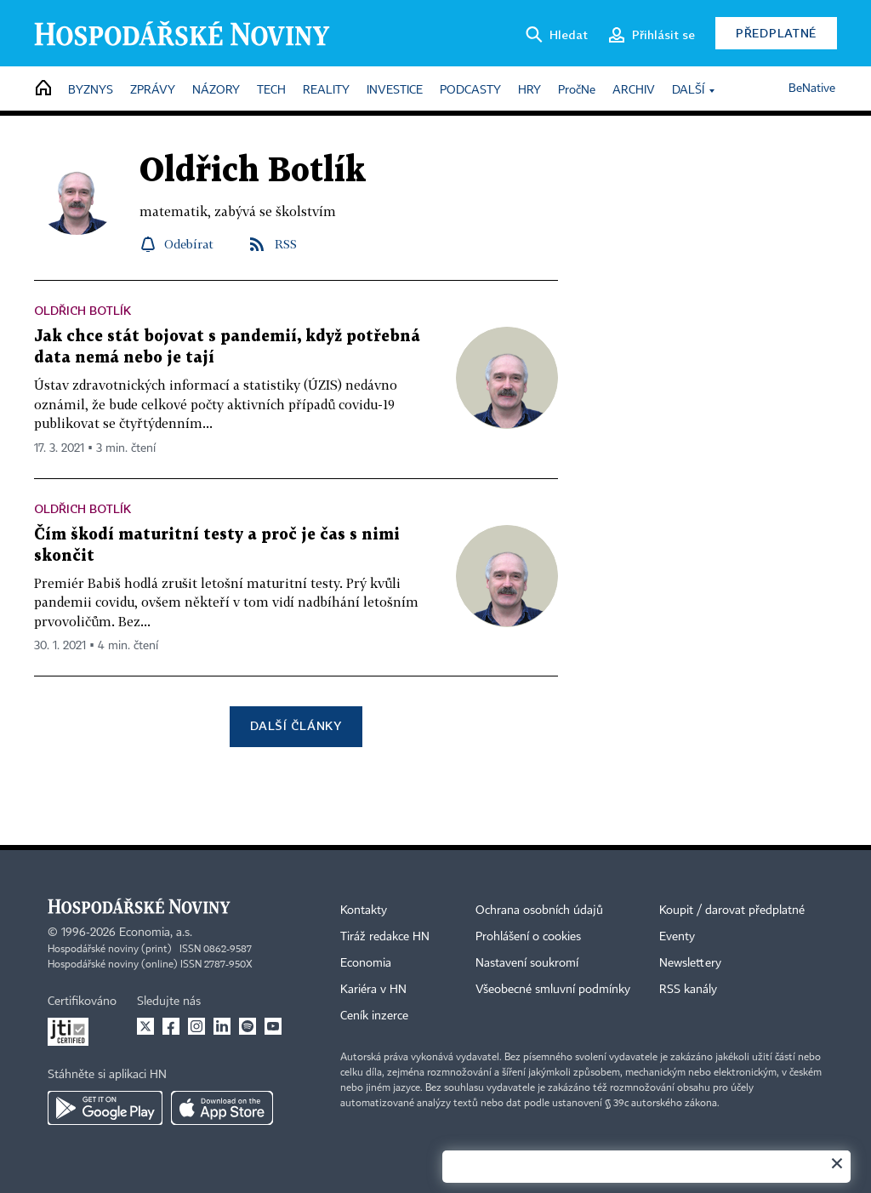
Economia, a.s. (155, 933)
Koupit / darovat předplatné (732, 910)
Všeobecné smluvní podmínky (552, 990)
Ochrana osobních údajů (539, 910)
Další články (295, 725)
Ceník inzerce (374, 1016)
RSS (286, 244)
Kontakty (363, 910)
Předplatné (776, 33)
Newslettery (690, 963)
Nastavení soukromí (526, 963)
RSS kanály (688, 990)
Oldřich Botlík (82, 310)
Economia (365, 963)
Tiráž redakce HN (385, 937)
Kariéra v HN (373, 990)
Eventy (677, 937)
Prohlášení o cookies (528, 937)
